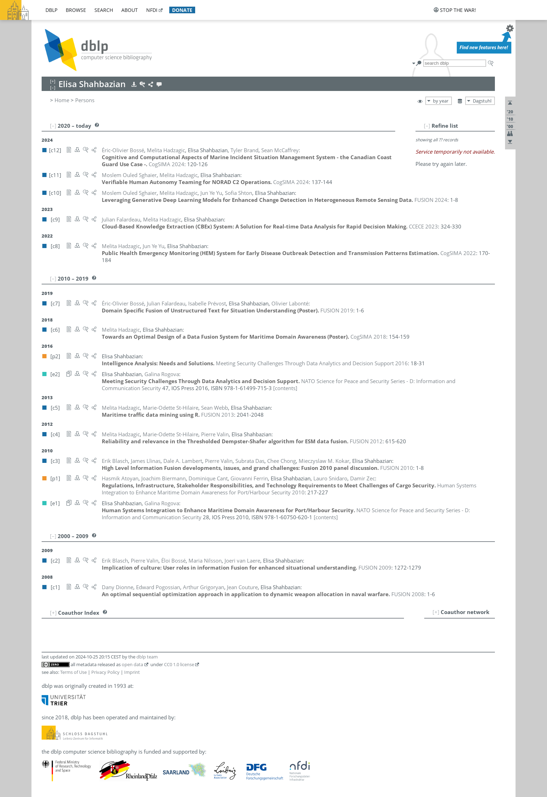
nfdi (151, 10)
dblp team (147, 657)
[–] (427, 125)
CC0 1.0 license (179, 664)
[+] (436, 611)
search (103, 10)
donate (182, 10)
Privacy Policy (105, 672)
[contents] (285, 388)
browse (76, 10)
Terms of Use (73, 672)
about (129, 10)
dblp (51, 10)
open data (132, 664)
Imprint (132, 672)
